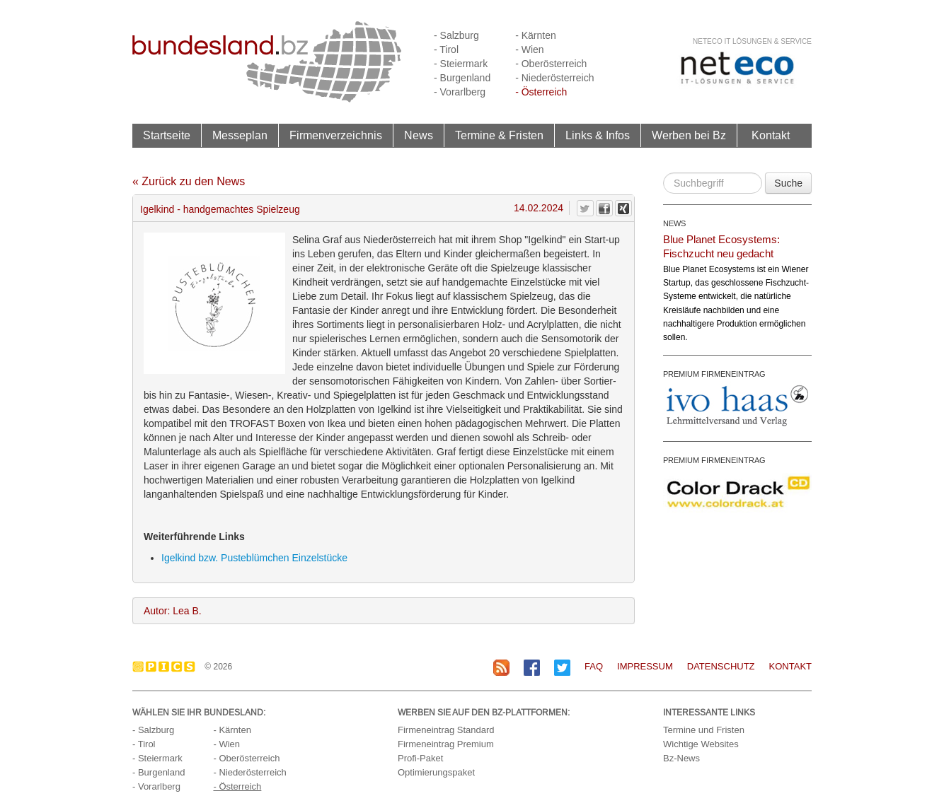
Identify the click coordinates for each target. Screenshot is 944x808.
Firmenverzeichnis (335, 135)
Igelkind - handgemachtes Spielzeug (220, 209)
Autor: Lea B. (173, 610)
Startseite (166, 135)
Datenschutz (721, 666)
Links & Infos (597, 135)
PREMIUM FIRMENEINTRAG (714, 374)
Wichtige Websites (701, 744)
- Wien (529, 49)
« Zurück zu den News (188, 181)
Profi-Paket (420, 758)
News (418, 135)
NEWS (674, 223)
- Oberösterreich (551, 63)
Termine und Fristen (703, 730)
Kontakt (771, 135)
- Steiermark (461, 63)
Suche (788, 183)
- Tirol (446, 49)
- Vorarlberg (459, 92)
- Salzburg (456, 35)
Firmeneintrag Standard (446, 730)
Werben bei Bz (689, 135)
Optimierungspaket (436, 772)
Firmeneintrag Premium (446, 744)
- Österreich (541, 92)
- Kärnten (535, 35)
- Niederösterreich (554, 77)
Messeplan (239, 135)
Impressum (645, 666)
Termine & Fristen (499, 135)
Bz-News (681, 758)
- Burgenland (462, 77)
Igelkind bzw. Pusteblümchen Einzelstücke (254, 557)
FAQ (594, 666)
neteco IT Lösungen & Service (752, 41)
